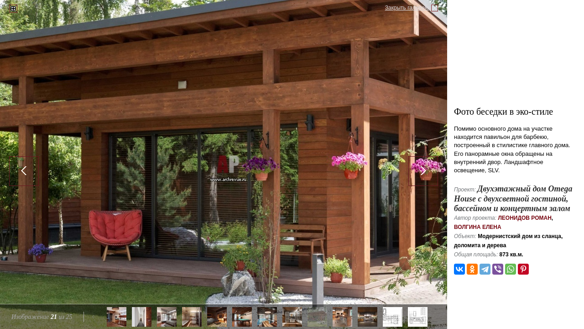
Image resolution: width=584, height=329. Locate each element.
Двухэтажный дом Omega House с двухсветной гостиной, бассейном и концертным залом (513, 198)
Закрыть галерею (407, 8)
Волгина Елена (477, 227)
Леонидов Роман (524, 218)
